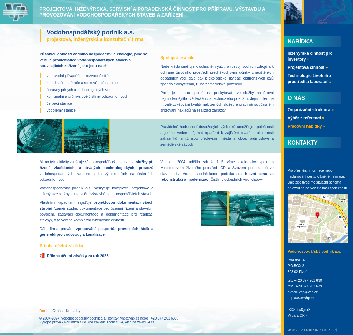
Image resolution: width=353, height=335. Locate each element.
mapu (339, 176)
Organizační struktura (311, 109)
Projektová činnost (308, 67)
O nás (57, 310)
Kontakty (73, 310)
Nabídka (300, 41)
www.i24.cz (145, 322)
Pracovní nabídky (306, 126)
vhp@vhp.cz (129, 318)
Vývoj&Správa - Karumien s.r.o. (63, 322)
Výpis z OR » (297, 315)
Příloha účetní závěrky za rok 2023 (78, 256)
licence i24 (115, 322)
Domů (44, 310)
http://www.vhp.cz (301, 298)
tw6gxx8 (303, 310)
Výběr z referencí (306, 118)
